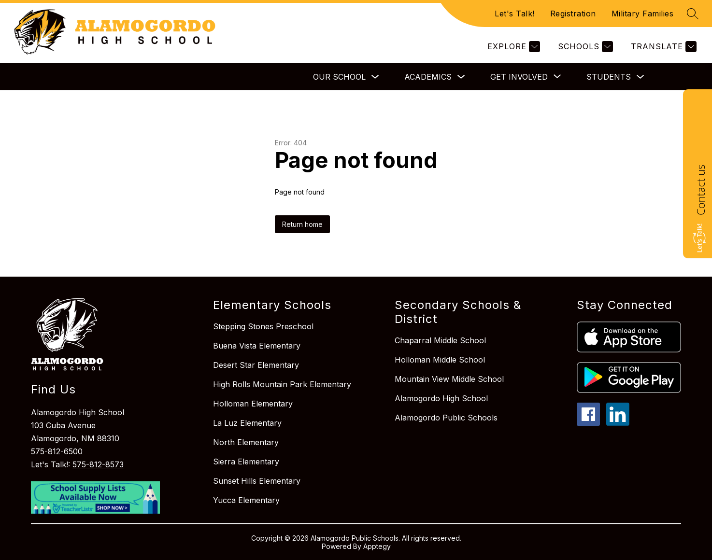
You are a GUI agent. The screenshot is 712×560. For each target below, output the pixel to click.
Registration (573, 13)
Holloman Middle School (440, 359)
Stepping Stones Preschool (263, 326)
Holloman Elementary (253, 403)
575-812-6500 (57, 451)
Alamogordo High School (441, 398)
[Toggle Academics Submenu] (461, 77)
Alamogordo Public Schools (446, 417)
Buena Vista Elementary (256, 345)
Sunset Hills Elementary (256, 481)
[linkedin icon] (617, 423)
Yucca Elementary (246, 500)
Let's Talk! (515, 13)
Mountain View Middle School (449, 379)
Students (608, 77)
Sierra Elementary (246, 461)
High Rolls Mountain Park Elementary (282, 384)
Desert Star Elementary (256, 365)
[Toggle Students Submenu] (640, 77)
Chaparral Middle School (440, 340)
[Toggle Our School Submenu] (375, 77)
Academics (428, 77)
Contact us (700, 190)
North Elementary (246, 442)
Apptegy (377, 546)
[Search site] (692, 13)
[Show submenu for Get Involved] (519, 77)
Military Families (643, 13)
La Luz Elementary (247, 423)
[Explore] (512, 47)
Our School (339, 77)
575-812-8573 (98, 464)
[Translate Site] (662, 47)
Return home (302, 224)
